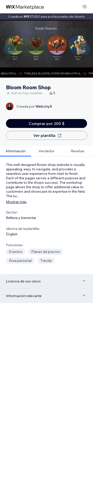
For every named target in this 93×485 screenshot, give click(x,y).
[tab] (15, 151)
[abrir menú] (85, 6)
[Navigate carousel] (9, 49)
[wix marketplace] (25, 7)
